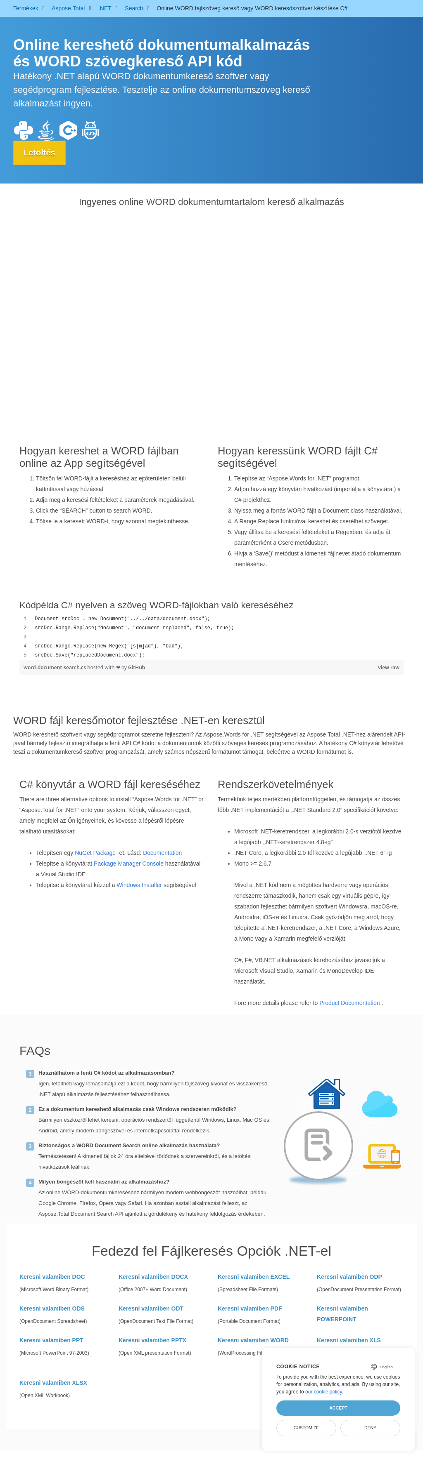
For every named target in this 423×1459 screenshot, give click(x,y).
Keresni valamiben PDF (250, 1308)
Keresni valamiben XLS (349, 1340)
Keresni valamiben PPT (51, 1340)
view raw (388, 667)
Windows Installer (139, 885)
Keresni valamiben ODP (349, 1276)
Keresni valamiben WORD (253, 1340)
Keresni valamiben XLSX (53, 1382)
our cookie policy (323, 1392)
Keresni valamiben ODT (151, 1308)
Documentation (162, 853)
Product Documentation (349, 1003)
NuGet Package (95, 853)
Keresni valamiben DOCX (153, 1276)
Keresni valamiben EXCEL (254, 1276)
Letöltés (39, 152)
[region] (211, 637)
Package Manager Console (129, 863)
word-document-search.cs (55, 667)
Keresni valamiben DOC (52, 1276)
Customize (306, 1427)
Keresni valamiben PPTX (152, 1340)
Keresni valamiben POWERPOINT (342, 1314)
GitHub (136, 667)
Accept (338, 1407)
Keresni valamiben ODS (52, 1308)
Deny (370, 1427)
